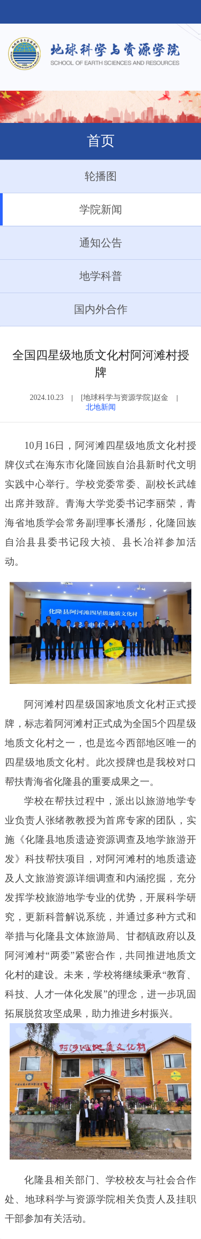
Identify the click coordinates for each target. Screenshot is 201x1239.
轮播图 (58, 176)
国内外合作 (64, 309)
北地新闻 (101, 407)
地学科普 (61, 276)
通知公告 (61, 243)
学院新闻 (61, 209)
